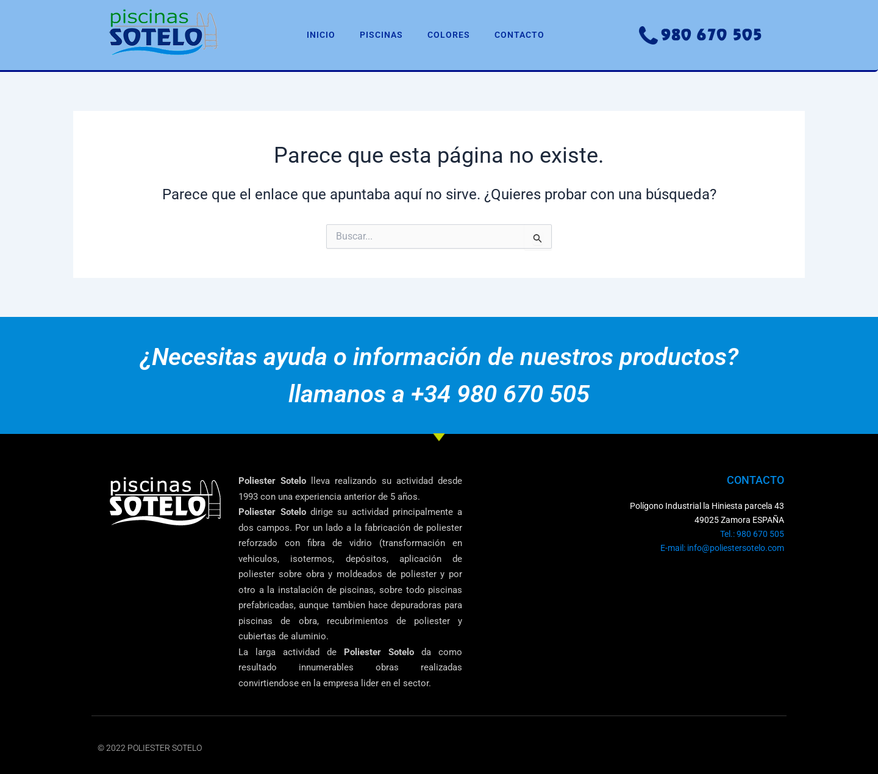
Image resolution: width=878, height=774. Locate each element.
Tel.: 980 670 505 (752, 534)
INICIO (321, 35)
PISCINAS (381, 35)
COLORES (448, 35)
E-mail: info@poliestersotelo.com (722, 548)
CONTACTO (519, 35)
